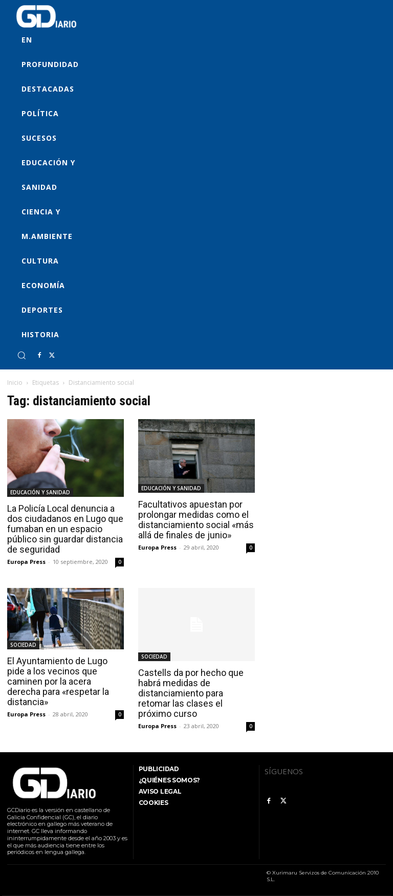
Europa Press (26, 561)
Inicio (15, 382)
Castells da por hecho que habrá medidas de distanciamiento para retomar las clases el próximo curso (191, 693)
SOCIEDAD (23, 644)
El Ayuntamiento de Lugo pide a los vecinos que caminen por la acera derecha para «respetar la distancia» (58, 681)
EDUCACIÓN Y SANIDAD (40, 492)
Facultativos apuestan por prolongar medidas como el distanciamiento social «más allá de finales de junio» (196, 519)
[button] (21, 355)
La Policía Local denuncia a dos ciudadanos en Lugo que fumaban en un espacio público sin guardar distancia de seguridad (65, 529)
